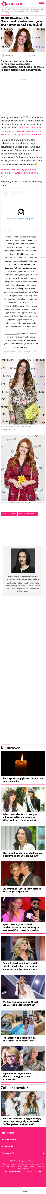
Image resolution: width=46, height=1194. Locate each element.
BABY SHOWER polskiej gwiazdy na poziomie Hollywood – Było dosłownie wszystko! (20, 173)
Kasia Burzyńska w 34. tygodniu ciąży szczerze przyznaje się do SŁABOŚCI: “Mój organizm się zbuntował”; (22, 131)
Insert (28, 1193)
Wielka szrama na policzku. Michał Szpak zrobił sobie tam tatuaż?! (20, 1004)
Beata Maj (9, 55)
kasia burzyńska (9, 514)
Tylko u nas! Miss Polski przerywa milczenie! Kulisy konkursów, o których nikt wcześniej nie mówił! (20, 818)
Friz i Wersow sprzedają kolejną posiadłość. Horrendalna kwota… (20, 1040)
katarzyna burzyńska (28, 514)
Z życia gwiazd (20, 9)
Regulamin (27, 1172)
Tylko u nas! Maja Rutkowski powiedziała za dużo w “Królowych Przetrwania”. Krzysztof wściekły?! (21, 928)
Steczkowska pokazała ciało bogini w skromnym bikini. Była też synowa (22, 855)
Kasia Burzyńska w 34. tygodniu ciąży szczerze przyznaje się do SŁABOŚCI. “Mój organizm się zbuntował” (22, 1122)
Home (4, 9)
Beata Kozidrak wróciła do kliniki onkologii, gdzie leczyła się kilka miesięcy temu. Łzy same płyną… (20, 967)
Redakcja (37, 1172)
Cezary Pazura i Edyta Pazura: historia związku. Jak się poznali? (22, 891)
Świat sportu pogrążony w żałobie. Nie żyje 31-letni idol (23, 781)
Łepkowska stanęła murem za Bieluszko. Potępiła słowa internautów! (18, 1077)
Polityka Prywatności (13, 1172)
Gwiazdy (11, 9)
